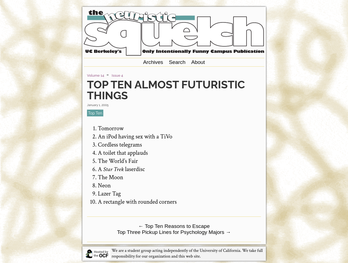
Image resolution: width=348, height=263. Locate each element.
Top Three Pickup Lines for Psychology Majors (174, 232)
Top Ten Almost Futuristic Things (166, 90)
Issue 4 (117, 75)
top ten (95, 113)
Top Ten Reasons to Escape (174, 226)
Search (177, 62)
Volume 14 (95, 75)
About (198, 62)
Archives (153, 62)
